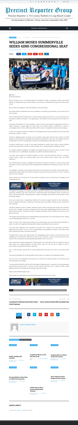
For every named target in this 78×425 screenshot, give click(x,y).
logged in (19, 410)
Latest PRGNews (13, 37)
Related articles (14, 339)
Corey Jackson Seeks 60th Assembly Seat (54, 302)
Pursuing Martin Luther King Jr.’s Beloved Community (18, 378)
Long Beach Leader (47, 290)
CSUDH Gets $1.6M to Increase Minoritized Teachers (36, 389)
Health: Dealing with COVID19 (15, 357)
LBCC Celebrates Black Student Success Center (58, 377)
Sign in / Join (66, 1)
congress (31, 290)
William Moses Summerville (60, 290)
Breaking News (33, 367)
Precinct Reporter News (16, 49)
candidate (25, 290)
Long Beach (38, 290)
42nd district (17, 290)
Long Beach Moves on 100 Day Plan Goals (38, 355)
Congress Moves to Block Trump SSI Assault (59, 356)
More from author (25, 339)
